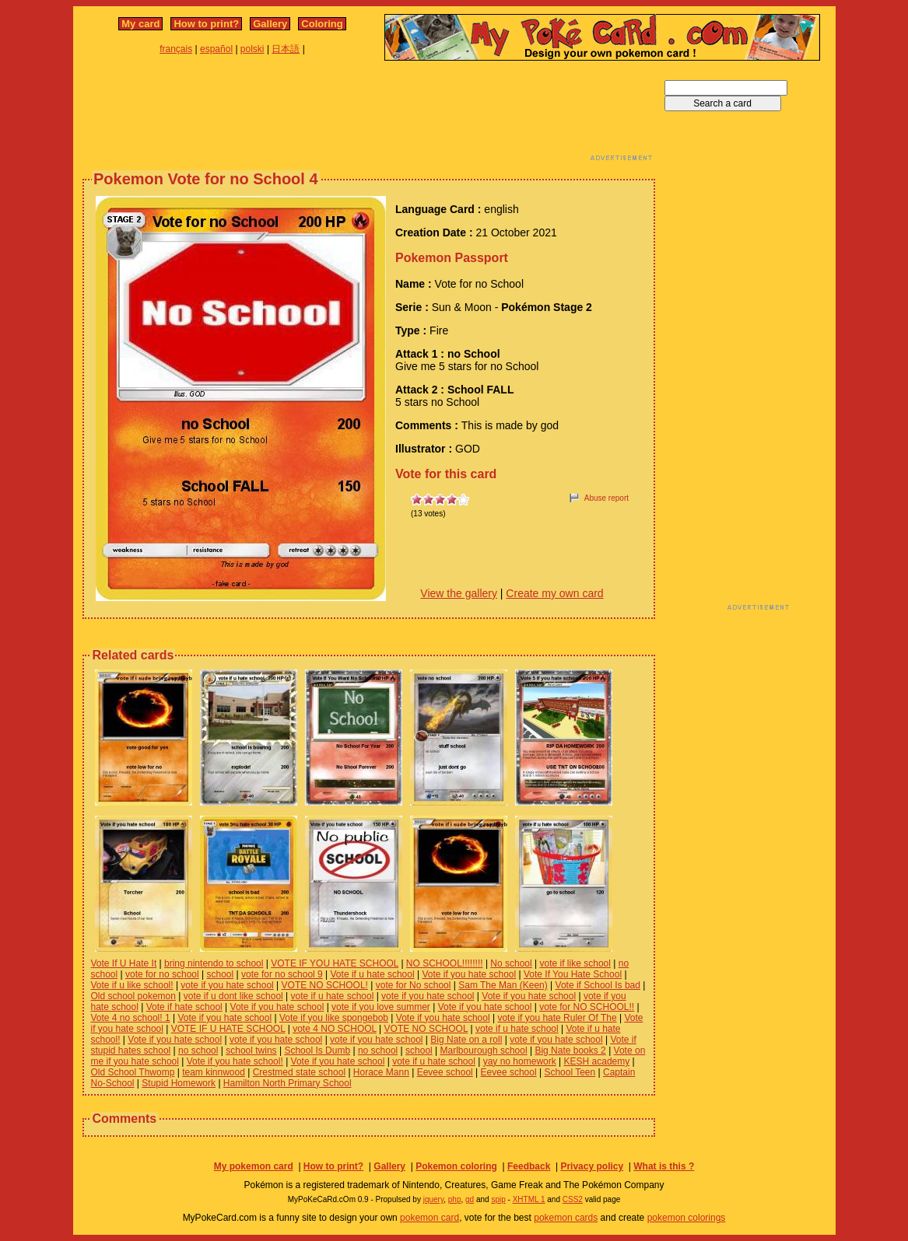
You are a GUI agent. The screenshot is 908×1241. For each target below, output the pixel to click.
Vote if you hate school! (235, 1061)
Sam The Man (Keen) (503, 985)
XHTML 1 (529, 1199)
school (220, 974)
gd (469, 1199)
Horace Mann (381, 1072)
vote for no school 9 (282, 974)
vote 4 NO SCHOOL (335, 1028)
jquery (433, 1199)
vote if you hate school (227, 985)
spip (498, 1199)
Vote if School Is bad (598, 985)
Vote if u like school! (132, 985)
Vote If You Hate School (573, 974)
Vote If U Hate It (124, 963)
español (216, 49)
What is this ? (663, 1166)
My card (140, 24)
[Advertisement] (369, 115)
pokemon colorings (686, 1217)
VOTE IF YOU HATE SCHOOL (334, 963)
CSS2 (573, 1199)
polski (252, 49)
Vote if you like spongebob (333, 1017)
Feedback (528, 1166)
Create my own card (554, 593)
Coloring (321, 24)
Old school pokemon (133, 996)
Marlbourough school (484, 1050)
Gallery (270, 24)
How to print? (206, 24)
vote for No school (413, 985)
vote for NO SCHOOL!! (586, 1007)
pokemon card (429, 1217)
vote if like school (575, 963)
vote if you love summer (380, 1007)
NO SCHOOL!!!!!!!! (444, 963)
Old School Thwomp (133, 1072)
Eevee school (445, 1072)
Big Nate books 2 (570, 1050)
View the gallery (458, 593)
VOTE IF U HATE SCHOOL (228, 1028)
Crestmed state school (299, 1072)
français (176, 49)
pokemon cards (566, 1217)
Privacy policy (591, 1166)
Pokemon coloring (456, 1166)
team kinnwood (213, 1072)
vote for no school (162, 974)
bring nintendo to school (213, 963)
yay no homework (519, 1061)
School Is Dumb (317, 1050)
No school (510, 963)
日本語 (286, 49)
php (454, 1199)
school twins (251, 1050)
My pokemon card (253, 1166)
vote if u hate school (332, 996)
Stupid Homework (179, 1083)
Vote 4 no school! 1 (130, 1017)
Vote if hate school (184, 1007)
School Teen (569, 1072)
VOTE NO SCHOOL (426, 1028)
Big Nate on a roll (466, 1039)
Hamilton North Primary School (287, 1083)
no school (198, 1050)
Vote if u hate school (373, 974)
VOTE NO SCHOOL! (325, 985)
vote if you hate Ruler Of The (556, 1017)
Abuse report (606, 498)
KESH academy (597, 1061)
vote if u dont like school (233, 996)
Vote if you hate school (469, 974)
